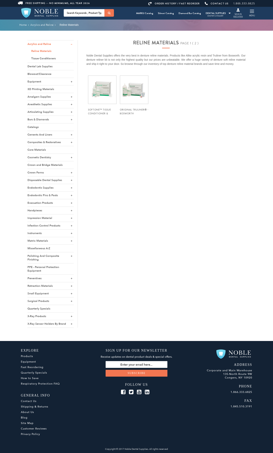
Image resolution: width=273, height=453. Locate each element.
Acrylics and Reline (39, 44)
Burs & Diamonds (38, 119)
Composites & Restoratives (44, 142)
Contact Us (28, 401)
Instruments (34, 233)
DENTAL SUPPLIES (218, 13)
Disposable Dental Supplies (44, 180)
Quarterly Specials (38, 308)
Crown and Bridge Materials (45, 165)
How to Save (30, 378)
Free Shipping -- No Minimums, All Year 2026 (54, 3)
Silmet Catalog (166, 13)
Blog (24, 417)
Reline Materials (41, 51)
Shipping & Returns (34, 406)
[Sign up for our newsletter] (137, 364)
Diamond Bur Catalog (190, 13)
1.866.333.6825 (244, 3)
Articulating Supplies (40, 112)
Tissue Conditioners (43, 58)
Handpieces (34, 210)
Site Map (27, 423)
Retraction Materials (40, 286)
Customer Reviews (34, 428)
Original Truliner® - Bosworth (134, 112)
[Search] (109, 13)
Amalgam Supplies (39, 97)
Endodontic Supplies (40, 188)
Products (27, 356)
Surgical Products (38, 301)
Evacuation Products (40, 203)
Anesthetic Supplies (39, 104)
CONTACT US (217, 3)
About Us (27, 412)
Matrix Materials (37, 241)
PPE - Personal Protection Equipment (43, 269)
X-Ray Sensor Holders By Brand (46, 324)
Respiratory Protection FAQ (40, 384)
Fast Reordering (32, 367)
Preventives (34, 278)
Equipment (34, 81)
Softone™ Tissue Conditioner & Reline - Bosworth (100, 113)
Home (23, 25)
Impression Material (39, 218)
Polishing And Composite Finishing (43, 257)
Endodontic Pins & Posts (42, 195)
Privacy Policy (30, 434)
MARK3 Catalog (144, 13)
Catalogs (33, 127)
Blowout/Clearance (39, 74)
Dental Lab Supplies (40, 66)
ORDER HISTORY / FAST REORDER (174, 3)
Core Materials (36, 150)
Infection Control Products (43, 225)
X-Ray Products (36, 316)
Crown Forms (35, 172)
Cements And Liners (39, 134)
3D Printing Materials (40, 89)
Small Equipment (38, 293)
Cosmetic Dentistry (39, 157)
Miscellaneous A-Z (38, 248)
